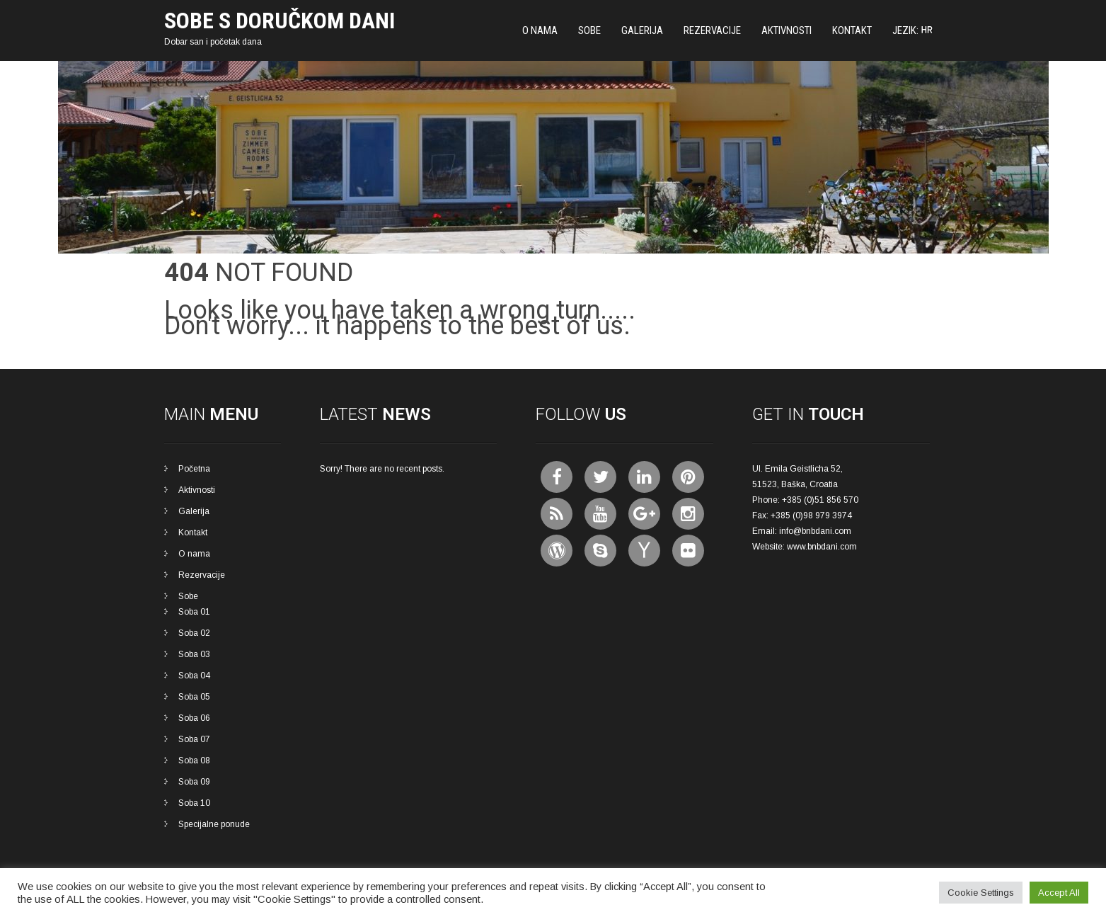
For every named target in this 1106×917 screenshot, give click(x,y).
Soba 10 (194, 803)
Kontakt (852, 30)
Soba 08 (194, 760)
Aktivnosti (786, 30)
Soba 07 (194, 739)
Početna (194, 469)
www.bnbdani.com (822, 547)
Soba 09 (194, 782)
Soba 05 (194, 697)
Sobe (589, 30)
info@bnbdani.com (815, 531)
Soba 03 (194, 654)
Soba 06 (194, 718)
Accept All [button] (1059, 892)
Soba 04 (194, 675)
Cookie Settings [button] (980, 892)
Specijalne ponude (214, 824)
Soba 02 (194, 633)
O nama (540, 30)
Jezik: (912, 30)
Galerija (642, 30)
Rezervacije (712, 30)
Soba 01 (194, 612)
